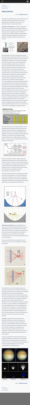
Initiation (4, 8)
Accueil (4, 5)
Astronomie (5, 6)
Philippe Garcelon (23, 14)
